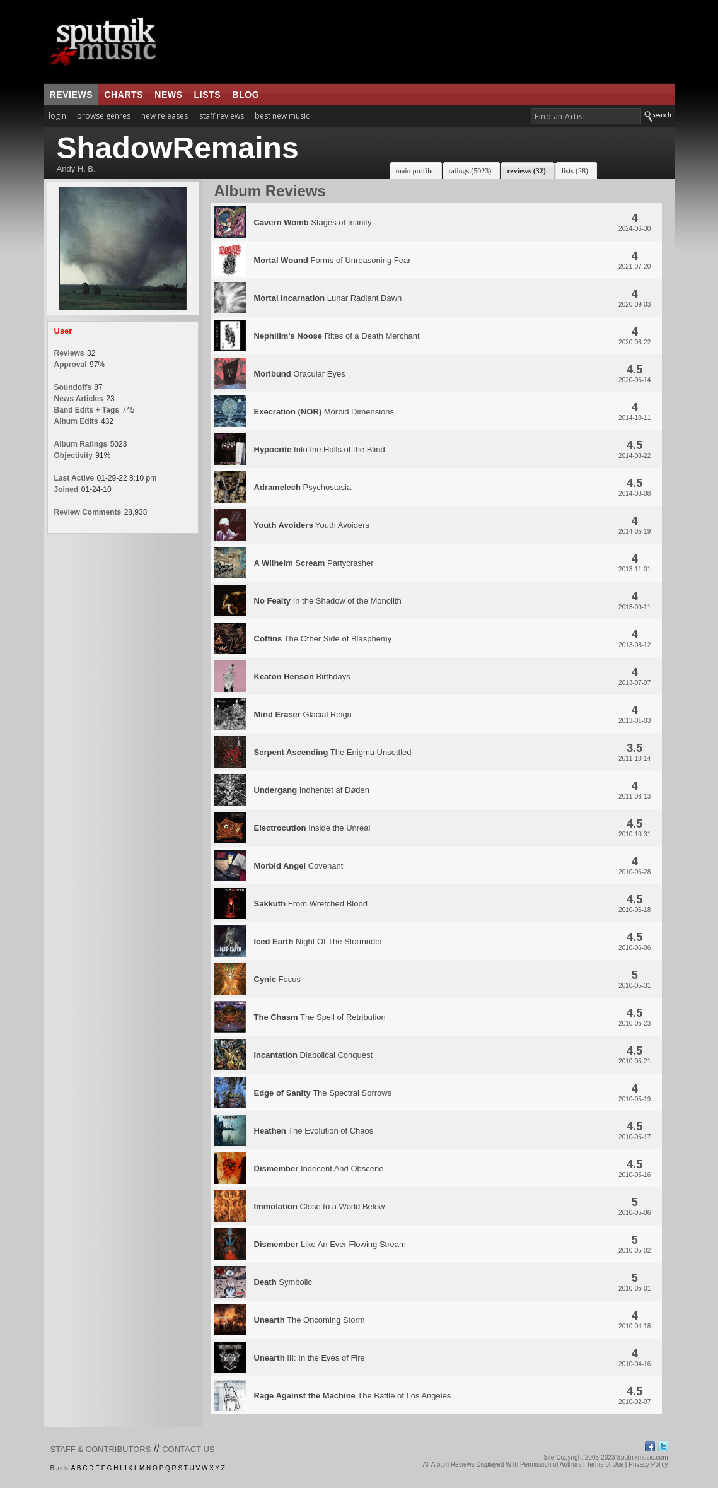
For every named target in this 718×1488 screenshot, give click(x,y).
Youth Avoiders (312, 525)
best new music (282, 115)
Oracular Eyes (299, 373)
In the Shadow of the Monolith (328, 601)
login (57, 115)
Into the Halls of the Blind (319, 449)
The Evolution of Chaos (314, 1130)
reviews (71, 95)
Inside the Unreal (312, 828)
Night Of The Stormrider (318, 941)
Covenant (299, 865)
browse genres (103, 115)
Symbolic (283, 1282)
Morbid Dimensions (324, 411)
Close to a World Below (319, 1206)
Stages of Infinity (313, 222)
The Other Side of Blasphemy (323, 638)
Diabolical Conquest (313, 1055)
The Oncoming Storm (309, 1320)
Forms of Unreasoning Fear (332, 260)
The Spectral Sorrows (323, 1093)
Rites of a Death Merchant (337, 336)
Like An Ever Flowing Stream (330, 1244)
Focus (277, 979)
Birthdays (302, 676)
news (168, 95)
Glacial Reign (303, 714)
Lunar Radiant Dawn (328, 298)
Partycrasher (314, 563)
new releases (164, 115)
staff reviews (221, 115)
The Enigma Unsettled (333, 752)
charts (123, 95)
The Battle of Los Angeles (352, 1395)
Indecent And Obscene (319, 1168)
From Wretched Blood (311, 903)
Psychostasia (303, 487)
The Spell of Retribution (320, 1017)
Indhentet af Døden (312, 790)
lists (207, 95)
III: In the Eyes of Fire (309, 1357)
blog (245, 95)
